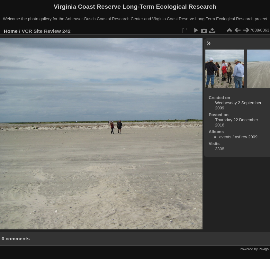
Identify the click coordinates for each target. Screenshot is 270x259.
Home (11, 31)
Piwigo (264, 249)
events (225, 136)
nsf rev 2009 (246, 136)
